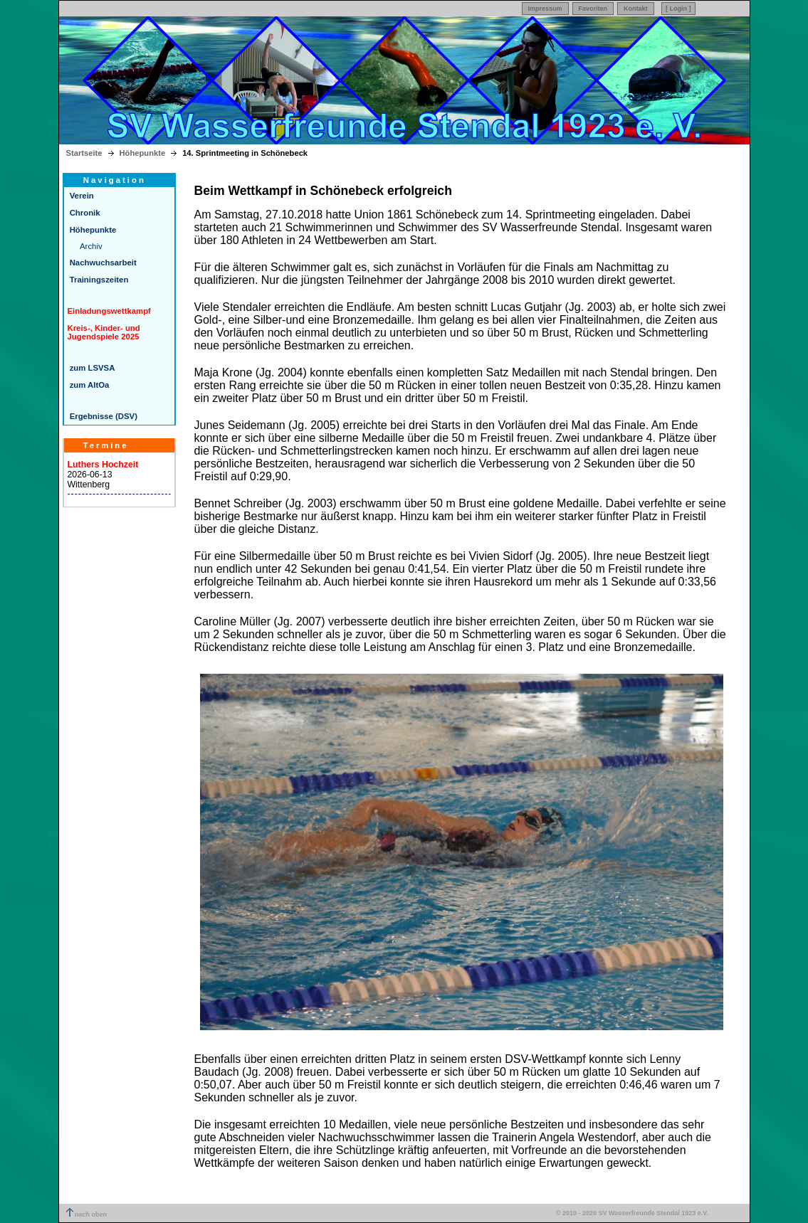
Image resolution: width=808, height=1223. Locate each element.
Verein (81, 195)
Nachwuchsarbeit (102, 262)
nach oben (86, 1214)
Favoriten (593, 8)
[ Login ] (678, 8)
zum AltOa (89, 385)
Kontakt (635, 8)
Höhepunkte (143, 153)
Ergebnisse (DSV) (102, 416)
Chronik (84, 212)
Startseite (84, 153)
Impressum (545, 8)
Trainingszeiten (98, 279)
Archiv (90, 246)
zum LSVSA (91, 368)
